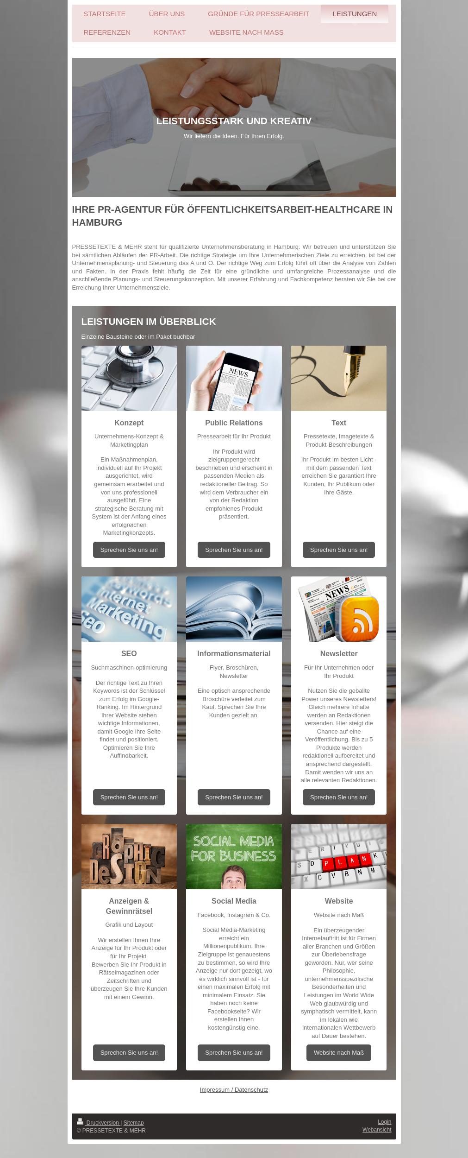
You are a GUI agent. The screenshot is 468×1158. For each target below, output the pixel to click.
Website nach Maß (339, 1052)
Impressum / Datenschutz (234, 1089)
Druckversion (99, 1123)
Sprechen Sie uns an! (129, 549)
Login (384, 1122)
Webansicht (376, 1129)
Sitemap (134, 1123)
